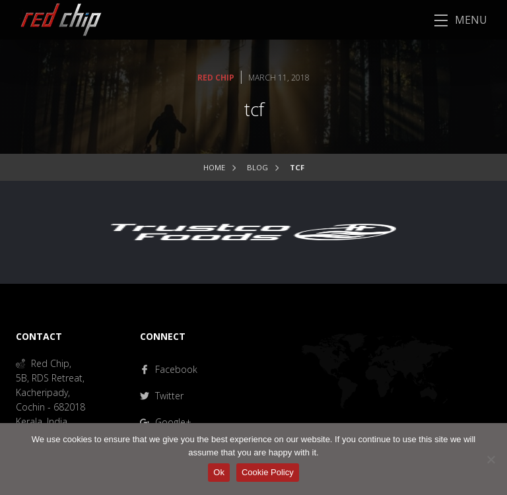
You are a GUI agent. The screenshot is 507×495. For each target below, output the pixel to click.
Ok (218, 472)
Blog (257, 167)
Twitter (162, 395)
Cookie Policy (268, 472)
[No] (490, 459)
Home (214, 167)
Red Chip (215, 77)
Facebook (168, 369)
